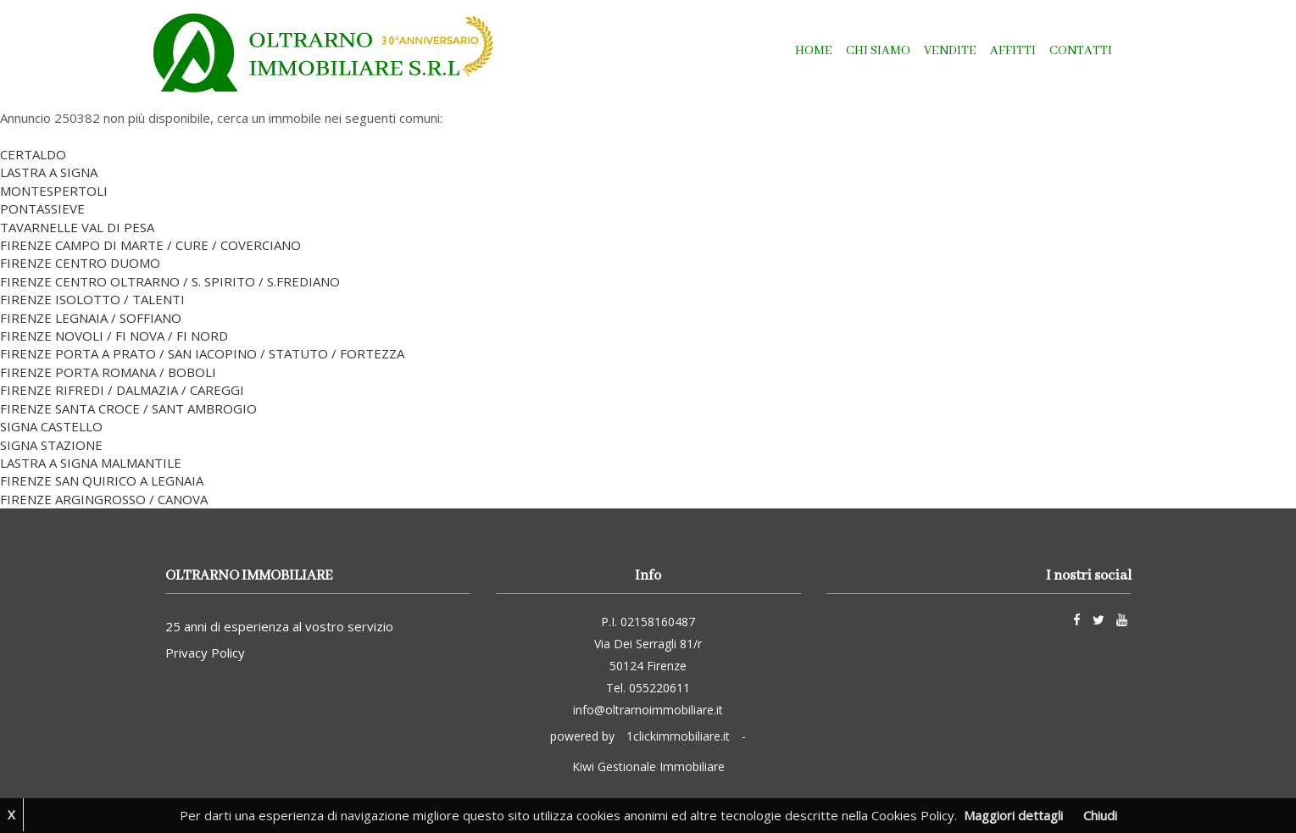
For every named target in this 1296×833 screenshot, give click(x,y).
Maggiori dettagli (1013, 815)
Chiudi (1100, 815)
